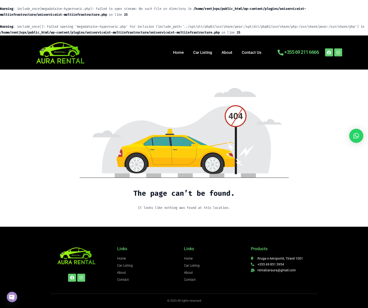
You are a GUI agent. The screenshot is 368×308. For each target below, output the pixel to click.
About (227, 52)
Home (178, 52)
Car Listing (202, 52)
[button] (356, 136)
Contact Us (251, 52)
